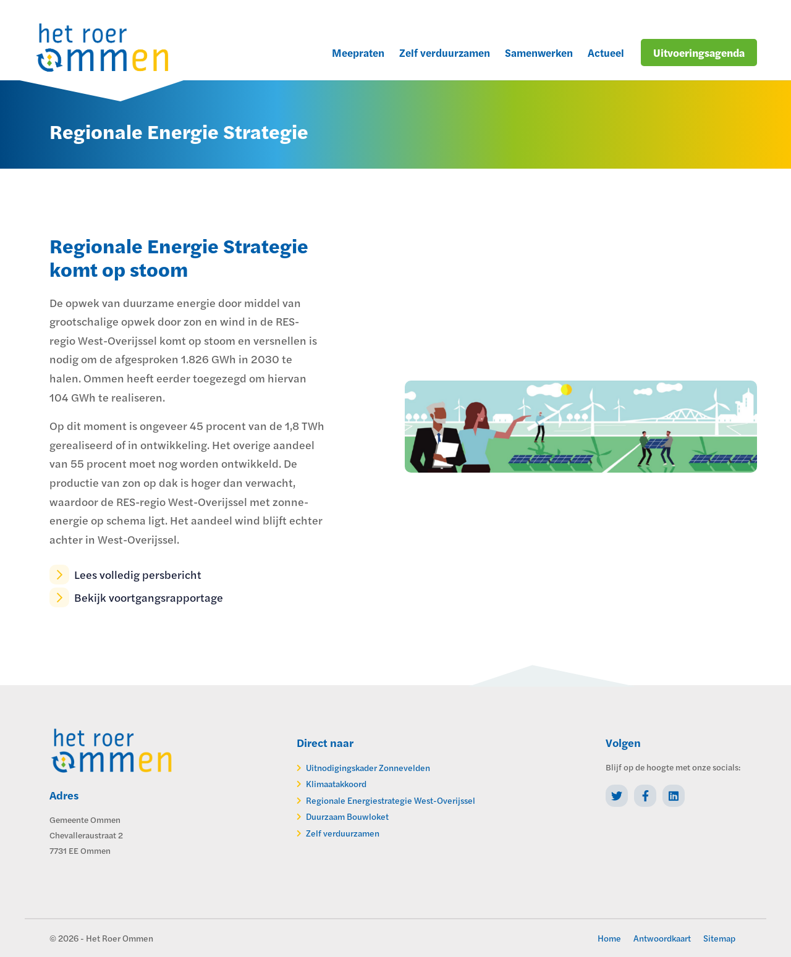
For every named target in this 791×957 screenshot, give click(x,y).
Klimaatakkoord (336, 783)
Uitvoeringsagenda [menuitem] (699, 52)
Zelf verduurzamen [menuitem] (444, 52)
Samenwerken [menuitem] (539, 52)
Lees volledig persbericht (125, 574)
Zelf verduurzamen (342, 833)
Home (609, 938)
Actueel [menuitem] (606, 52)
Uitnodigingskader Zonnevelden (368, 767)
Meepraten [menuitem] (358, 52)
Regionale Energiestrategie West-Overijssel (390, 800)
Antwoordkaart (662, 938)
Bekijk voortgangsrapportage (136, 597)
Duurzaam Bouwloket (347, 816)
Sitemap (719, 938)
